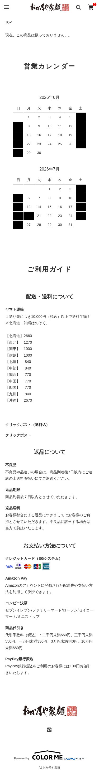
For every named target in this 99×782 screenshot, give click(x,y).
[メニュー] (6, 7)
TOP (8, 22)
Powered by (49, 755)
